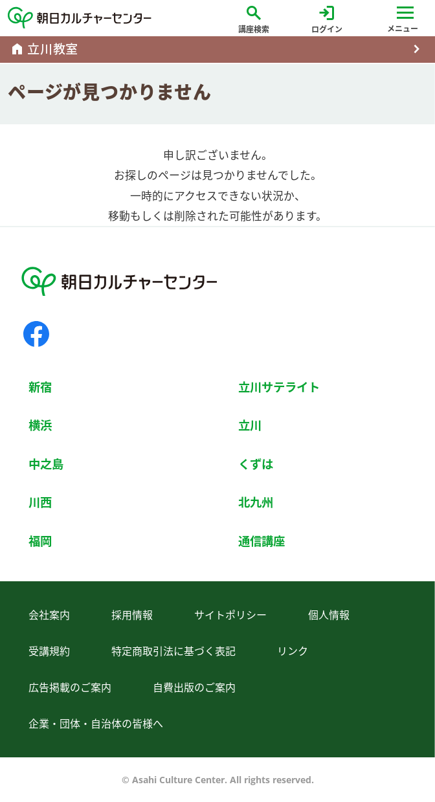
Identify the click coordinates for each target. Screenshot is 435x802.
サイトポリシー (230, 615)
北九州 (255, 502)
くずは (255, 464)
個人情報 (329, 615)
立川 (250, 425)
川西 (40, 502)
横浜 (40, 425)
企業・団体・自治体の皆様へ (95, 724)
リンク (292, 651)
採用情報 (132, 615)
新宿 (40, 387)
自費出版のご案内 (194, 687)
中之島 (45, 464)
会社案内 (49, 615)
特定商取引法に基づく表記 (173, 651)
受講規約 (49, 651)
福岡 (40, 541)
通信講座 (261, 541)
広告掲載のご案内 (69, 687)
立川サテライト (279, 387)
